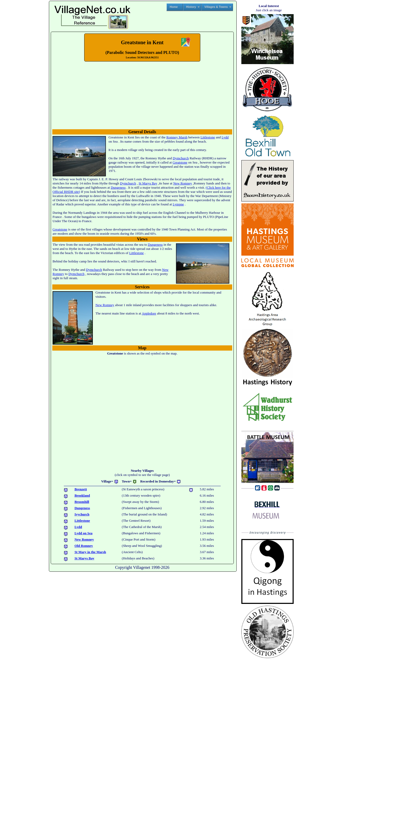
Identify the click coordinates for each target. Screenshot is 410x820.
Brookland (82, 495)
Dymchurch (181, 158)
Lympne (178, 204)
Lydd (225, 137)
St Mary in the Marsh (90, 552)
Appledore (149, 313)
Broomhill (82, 502)
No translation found (142, 94)
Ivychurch (82, 514)
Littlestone (208, 137)
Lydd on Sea (84, 533)
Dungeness (118, 187)
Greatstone (180, 162)
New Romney (182, 183)
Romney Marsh (176, 137)
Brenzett (81, 489)
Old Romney (84, 546)
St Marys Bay (148, 183)
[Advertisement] (24, 80)
